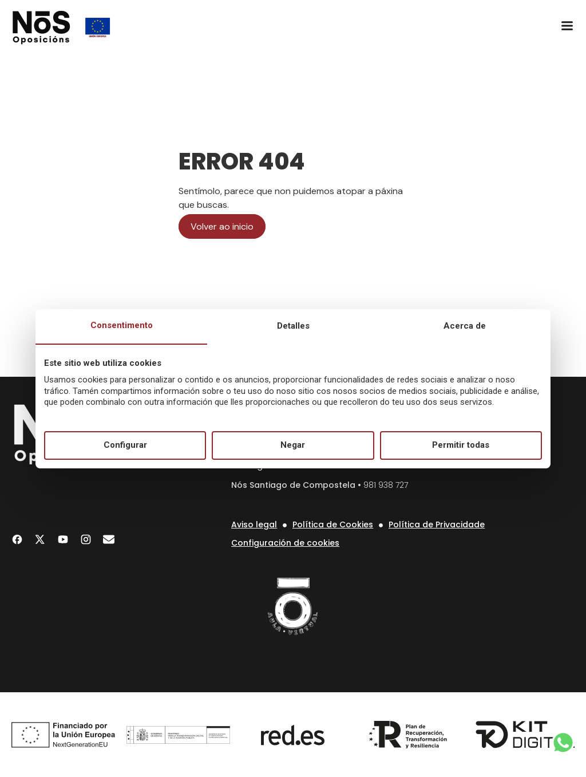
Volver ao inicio (222, 226)
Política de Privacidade (437, 524)
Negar (292, 445)
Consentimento (121, 325)
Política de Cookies (332, 524)
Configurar (125, 445)
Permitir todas (460, 445)
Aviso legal (254, 524)
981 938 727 (385, 485)
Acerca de (465, 326)
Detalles (293, 326)
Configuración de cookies (285, 543)
